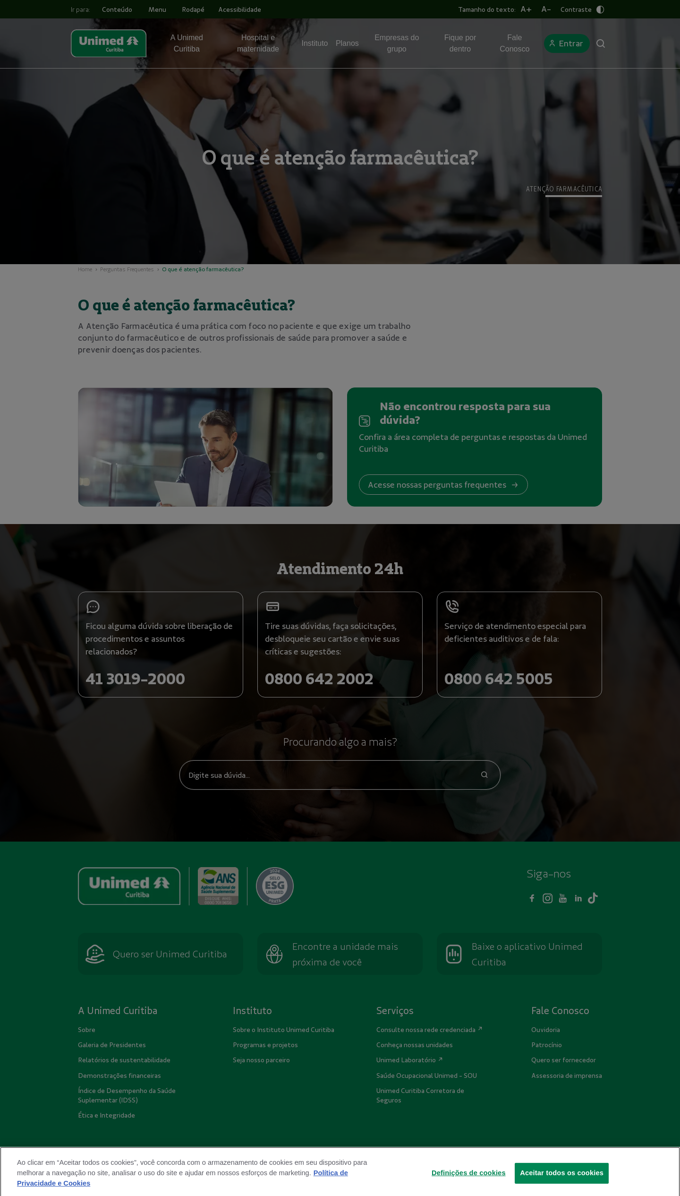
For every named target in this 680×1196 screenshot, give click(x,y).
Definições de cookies (469, 1183)
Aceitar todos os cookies (562, 1183)
